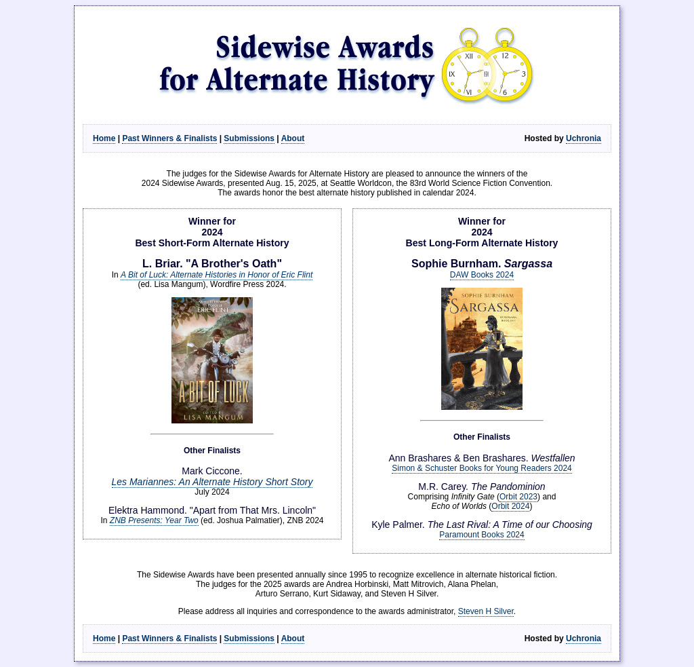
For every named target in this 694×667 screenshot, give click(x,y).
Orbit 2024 (510, 506)
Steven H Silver (486, 611)
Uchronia (583, 138)
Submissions (249, 138)
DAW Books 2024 (482, 275)
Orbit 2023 (518, 496)
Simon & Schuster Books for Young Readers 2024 (482, 468)
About (293, 138)
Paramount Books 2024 (481, 534)
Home (104, 138)
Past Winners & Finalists (169, 138)
